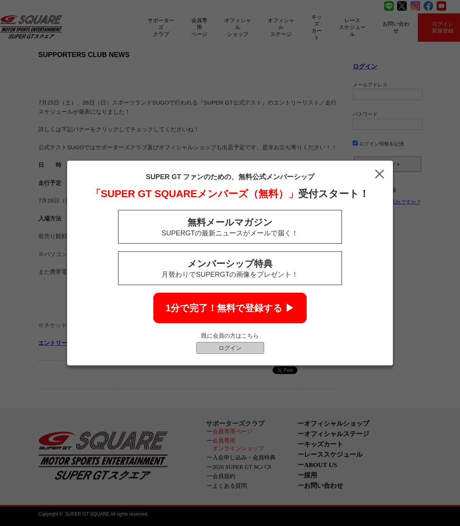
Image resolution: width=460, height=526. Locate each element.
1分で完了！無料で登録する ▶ (230, 308)
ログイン (230, 348)
